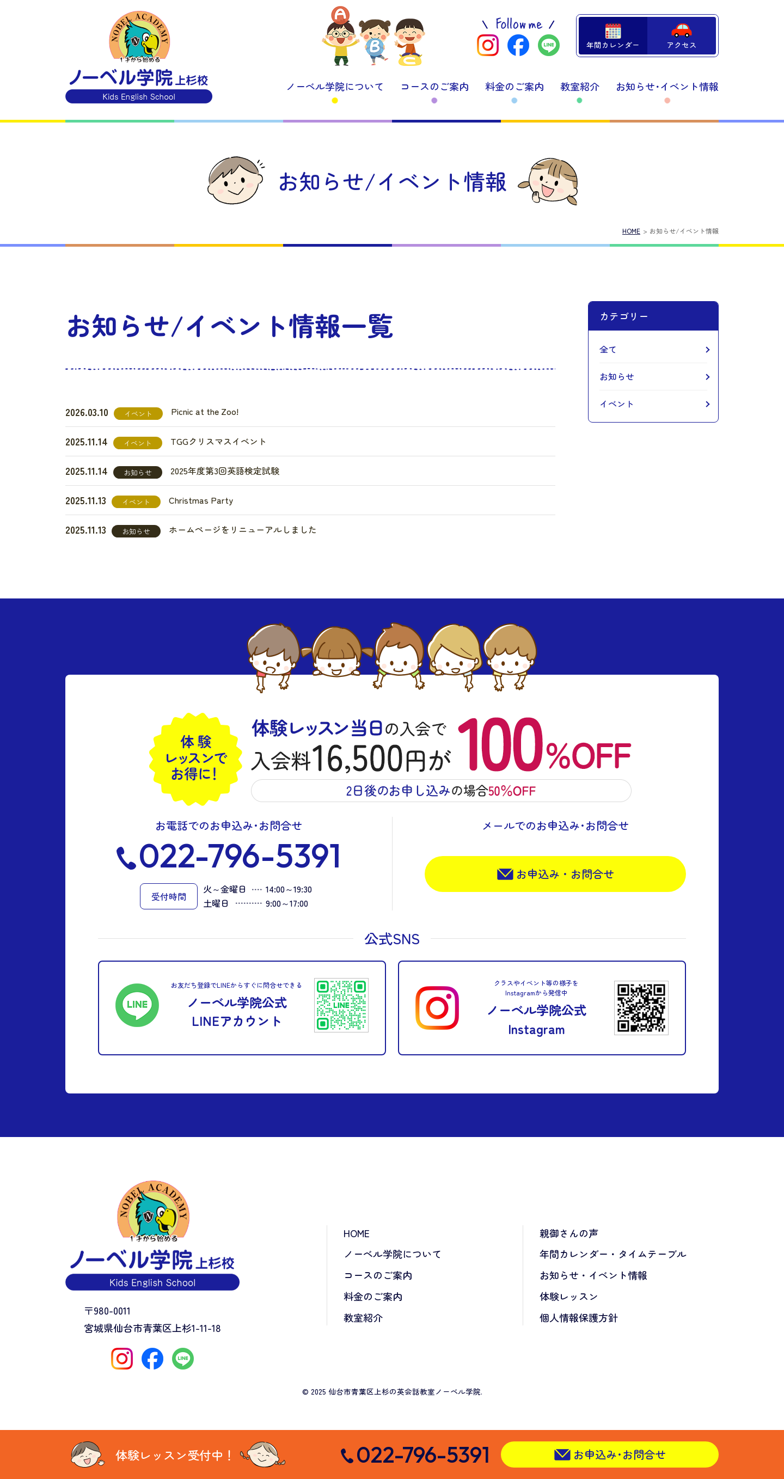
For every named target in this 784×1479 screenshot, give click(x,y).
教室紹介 (579, 86)
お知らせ (616, 376)
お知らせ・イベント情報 (593, 1275)
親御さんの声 (569, 1233)
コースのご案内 (434, 86)
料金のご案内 (514, 86)
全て (608, 349)
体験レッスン (569, 1296)
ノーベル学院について (335, 86)
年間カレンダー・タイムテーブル (613, 1253)
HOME (631, 230)
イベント (616, 403)
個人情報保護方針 (579, 1317)
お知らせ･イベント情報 (667, 86)
